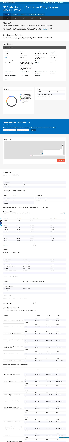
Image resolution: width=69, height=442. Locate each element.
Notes (6, 78)
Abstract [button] (7, 18)
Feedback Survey (64, 437)
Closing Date (53, 71)
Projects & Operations (11, 2)
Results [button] (40, 18)
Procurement (15, 14)
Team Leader (38, 51)
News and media (32, 14)
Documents (23, 14)
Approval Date (38, 55)
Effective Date (53, 55)
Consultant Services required (10, 75)
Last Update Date (38, 75)
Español (50, 2)
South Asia (37, 62)
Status (21, 51)
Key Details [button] (15, 18)
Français (53, 2)
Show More (46, 29)
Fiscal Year (53, 61)
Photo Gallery (41, 14)
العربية (56, 2)
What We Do (5, 2)
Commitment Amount (9, 71)
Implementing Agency (24, 60)
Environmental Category (25, 71)
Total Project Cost (9, 61)
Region (36, 60)
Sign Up (33, 130)
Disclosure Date (23, 55)
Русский (59, 2)
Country (6, 55)
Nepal (6, 57)
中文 (62, 2)
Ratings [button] (32, 18)
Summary (7, 14)
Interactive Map (61, 160)
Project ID (7, 51)
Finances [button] (23, 18)
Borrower (53, 52)
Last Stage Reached (24, 75)
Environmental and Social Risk (41, 71)
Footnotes (5, 245)
